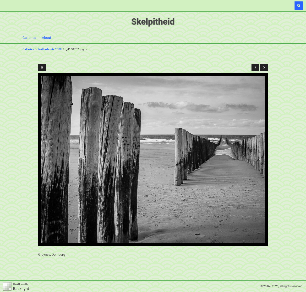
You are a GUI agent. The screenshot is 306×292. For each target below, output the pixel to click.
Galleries (29, 38)
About (46, 38)
